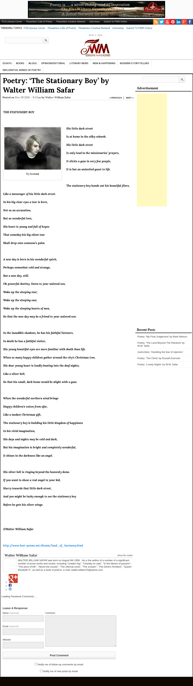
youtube (167, 22)
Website (7, 639)
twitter (161, 22)
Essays (7, 63)
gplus (184, 22)
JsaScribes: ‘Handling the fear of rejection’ (160, 352)
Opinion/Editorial (53, 63)
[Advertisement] (152, 150)
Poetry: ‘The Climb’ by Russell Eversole (158, 358)
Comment (50, 613)
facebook (190, 22)
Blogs (33, 63)
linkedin (178, 22)
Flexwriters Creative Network (70, 21)
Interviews (94, 21)
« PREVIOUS (115, 97)
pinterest (173, 22)
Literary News (79, 63)
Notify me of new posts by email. (60, 671)
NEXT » (130, 97)
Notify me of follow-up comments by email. (61, 664)
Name (11, 613)
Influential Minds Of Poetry (22, 70)
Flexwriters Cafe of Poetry (39, 21)
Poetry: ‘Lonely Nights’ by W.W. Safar (157, 364)
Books (20, 63)
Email (11, 626)
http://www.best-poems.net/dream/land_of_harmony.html (43, 545)
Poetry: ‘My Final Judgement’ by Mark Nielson (162, 336)
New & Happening (104, 63)
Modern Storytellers (134, 63)
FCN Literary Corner (12, 21)
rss (156, 22)
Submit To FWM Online (115, 21)
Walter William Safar (58, 97)
